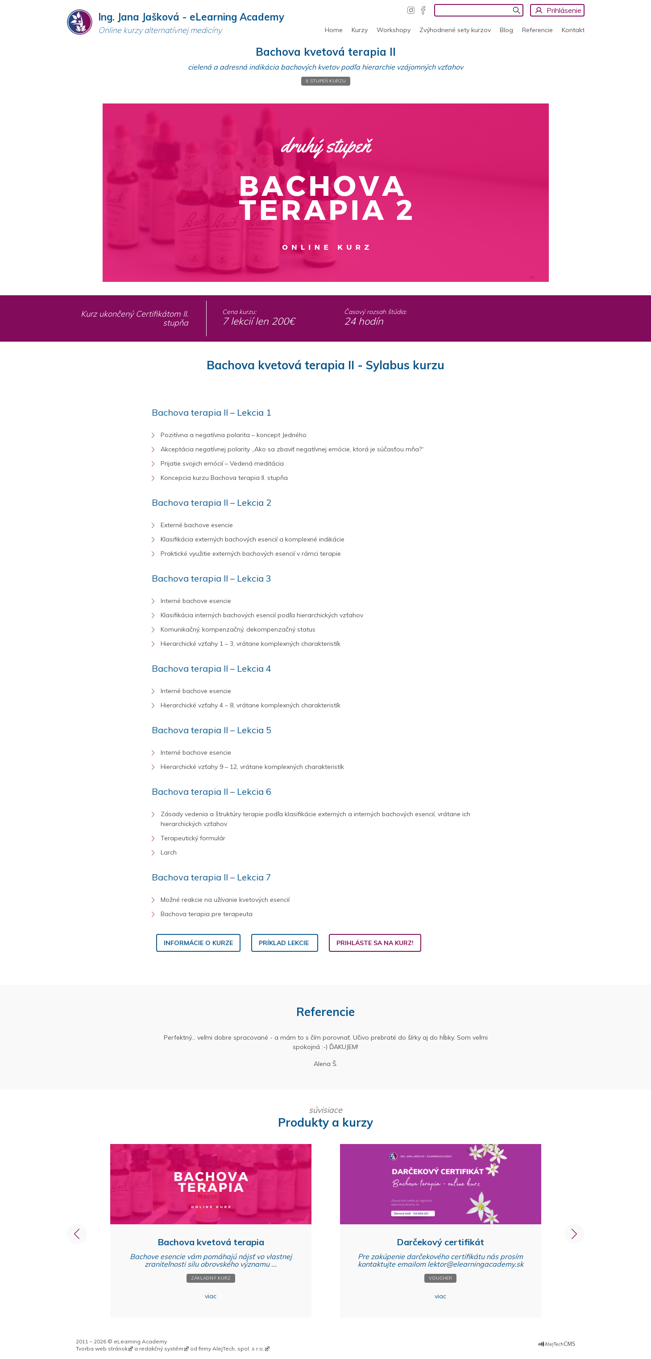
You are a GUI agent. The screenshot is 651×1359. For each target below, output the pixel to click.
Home (334, 30)
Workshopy (394, 30)
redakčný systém (161, 1348)
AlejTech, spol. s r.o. (238, 1348)
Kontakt (573, 30)
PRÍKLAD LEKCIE (285, 943)
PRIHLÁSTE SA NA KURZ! (375, 943)
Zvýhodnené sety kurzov (455, 30)
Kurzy (360, 30)
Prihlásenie (564, 10)
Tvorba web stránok (102, 1348)
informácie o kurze (198, 943)
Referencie (537, 30)
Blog (506, 30)
